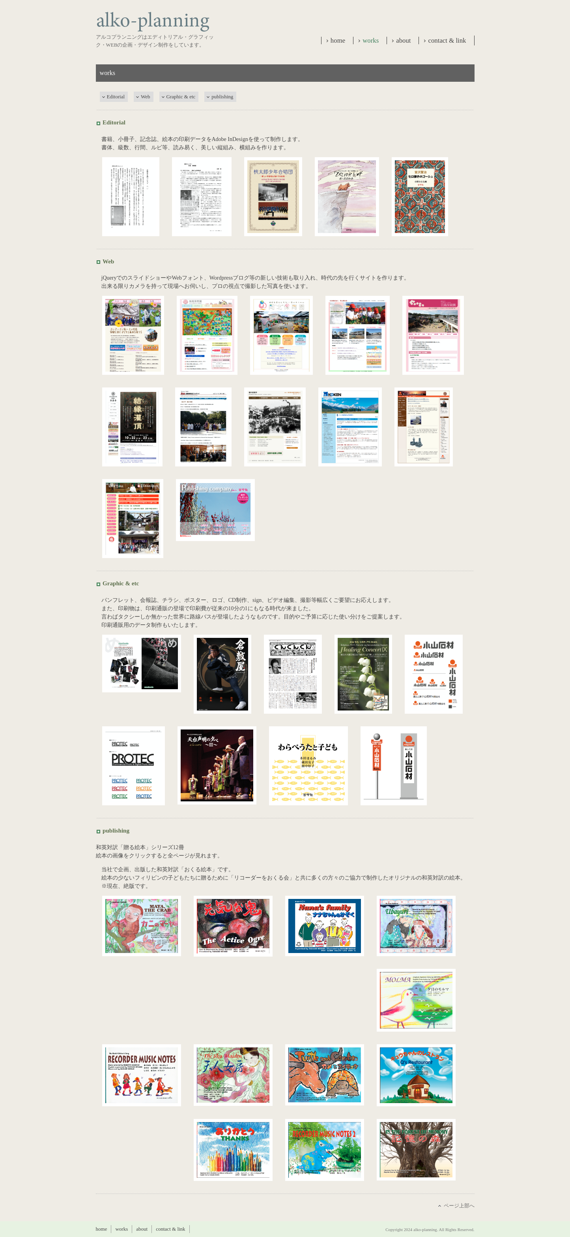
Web (145, 97)
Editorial (116, 97)
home (338, 40)
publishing (222, 97)
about (403, 40)
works (371, 40)
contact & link (447, 40)
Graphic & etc (181, 97)
